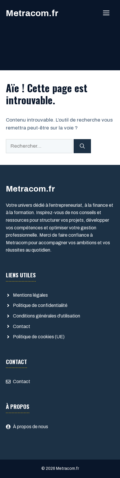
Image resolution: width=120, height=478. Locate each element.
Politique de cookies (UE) (39, 336)
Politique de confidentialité (40, 305)
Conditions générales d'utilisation (46, 315)
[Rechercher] (82, 146)
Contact (21, 326)
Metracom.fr (32, 13)
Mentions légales (30, 295)
